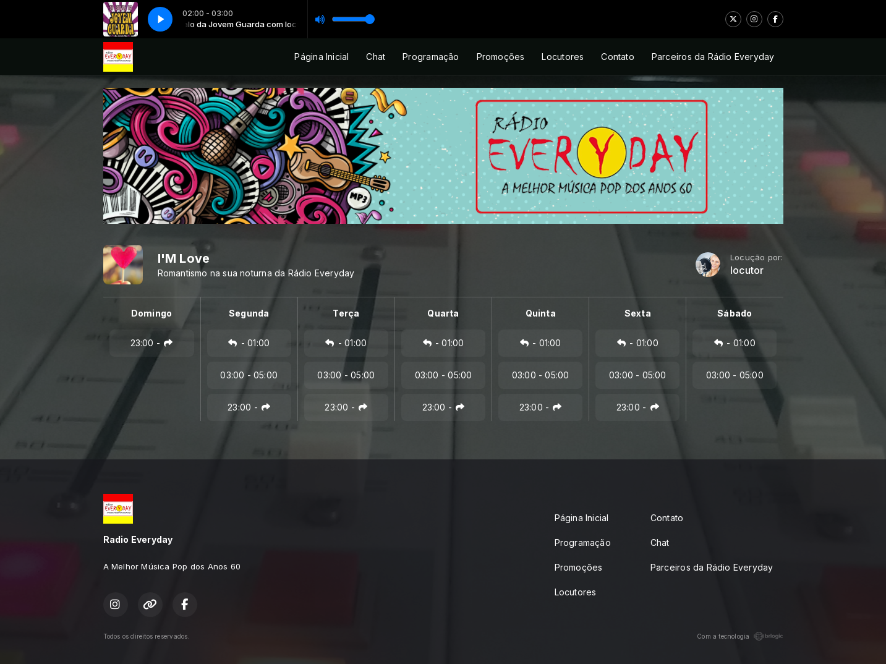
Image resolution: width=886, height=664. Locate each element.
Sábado (734, 313)
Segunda (249, 313)
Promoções (501, 56)
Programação (431, 56)
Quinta (541, 313)
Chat (375, 56)
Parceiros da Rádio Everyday (713, 56)
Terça (346, 313)
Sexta (637, 313)
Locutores (563, 56)
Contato (617, 56)
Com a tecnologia (740, 636)
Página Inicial (321, 56)
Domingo (151, 313)
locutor (747, 270)
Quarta (443, 313)
